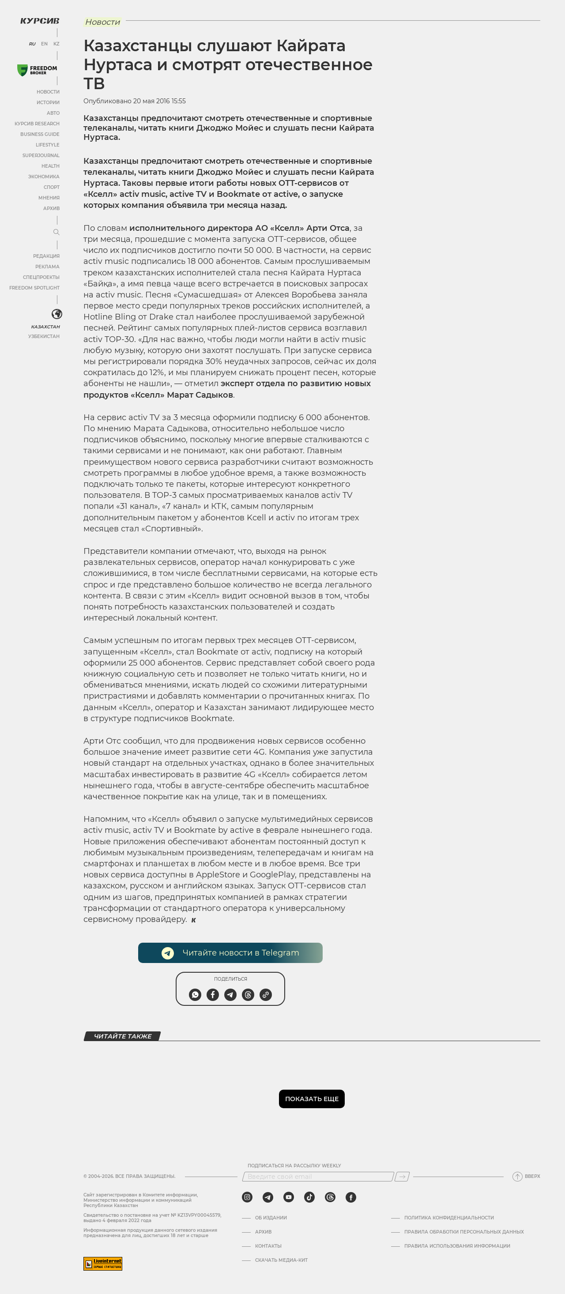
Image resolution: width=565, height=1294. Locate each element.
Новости (48, 92)
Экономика (44, 177)
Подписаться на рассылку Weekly (294, 1166)
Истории (48, 102)
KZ (56, 44)
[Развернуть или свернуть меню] (56, 232)
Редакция (46, 256)
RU (32, 44)
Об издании (271, 1218)
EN (44, 44)
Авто (53, 113)
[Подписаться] (402, 1176)
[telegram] (268, 1197)
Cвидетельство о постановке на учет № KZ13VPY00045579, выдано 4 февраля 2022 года (152, 1217)
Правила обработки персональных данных (464, 1232)
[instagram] (247, 1197)
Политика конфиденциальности (449, 1218)
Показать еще (312, 1099)
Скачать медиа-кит (281, 1260)
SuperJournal (41, 155)
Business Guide (40, 134)
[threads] (330, 1197)
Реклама (47, 267)
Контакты (268, 1246)
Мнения (49, 198)
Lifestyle (48, 145)
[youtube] (288, 1197)
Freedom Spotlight (34, 288)
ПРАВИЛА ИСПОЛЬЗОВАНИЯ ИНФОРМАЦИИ (457, 1246)
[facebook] (351, 1197)
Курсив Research (37, 124)
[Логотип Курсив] (40, 21)
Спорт (52, 187)
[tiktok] (309, 1197)
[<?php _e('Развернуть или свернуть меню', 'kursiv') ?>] (57, 314)
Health (50, 166)
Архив (51, 208)
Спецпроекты (41, 277)
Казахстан (45, 327)
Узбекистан (44, 336)
